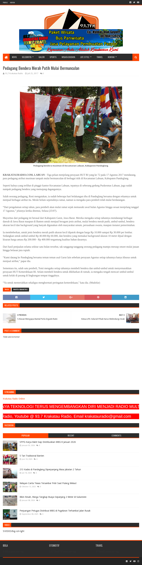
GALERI (42, 57)
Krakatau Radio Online (14, 398)
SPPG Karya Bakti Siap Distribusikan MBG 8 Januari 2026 (48, 442)
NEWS (14, 57)
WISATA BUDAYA (68, 57)
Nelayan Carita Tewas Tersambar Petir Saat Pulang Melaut (48, 483)
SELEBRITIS (26, 57)
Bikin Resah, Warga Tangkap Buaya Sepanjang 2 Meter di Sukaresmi (53, 497)
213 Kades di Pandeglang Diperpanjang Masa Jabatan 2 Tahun (50, 469)
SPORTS (53, 57)
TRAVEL (100, 57)
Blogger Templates (39, 561)
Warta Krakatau (20, 289)
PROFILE (5, 2)
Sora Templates (20, 561)
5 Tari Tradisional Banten (32, 455)
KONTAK (12, 2)
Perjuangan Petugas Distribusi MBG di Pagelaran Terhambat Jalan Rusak (55, 510)
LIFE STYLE (84, 57)
